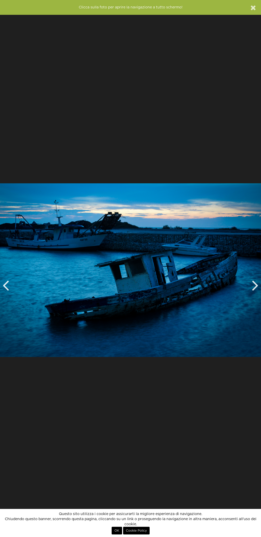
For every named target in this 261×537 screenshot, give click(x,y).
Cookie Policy (136, 530)
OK (116, 530)
